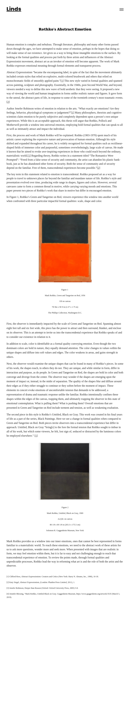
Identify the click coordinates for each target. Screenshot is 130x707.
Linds (13, 9)
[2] (8, 101)
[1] (62, 80)
